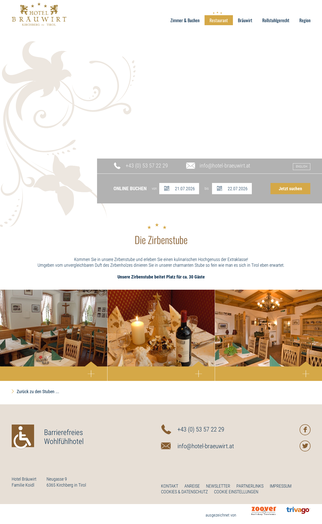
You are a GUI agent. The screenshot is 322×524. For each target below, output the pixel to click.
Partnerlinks (250, 486)
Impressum (280, 486)
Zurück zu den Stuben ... (38, 391)
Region (305, 20)
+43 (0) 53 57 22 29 (147, 166)
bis (207, 188)
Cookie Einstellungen (236, 491)
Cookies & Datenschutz (184, 491)
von (154, 188)
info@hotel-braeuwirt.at (225, 166)
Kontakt (169, 486)
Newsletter (218, 486)
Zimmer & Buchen (185, 20)
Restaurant (219, 19)
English (301, 166)
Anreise (192, 486)
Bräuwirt (245, 20)
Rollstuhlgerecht (275, 20)
